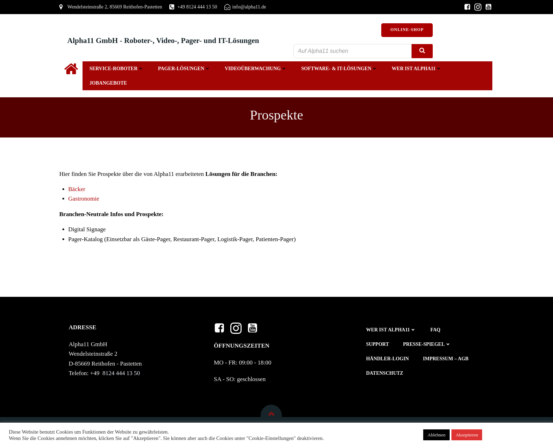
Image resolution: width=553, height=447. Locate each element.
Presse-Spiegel (427, 346)
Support (377, 346)
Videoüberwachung (255, 69)
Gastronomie (83, 199)
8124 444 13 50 (122, 374)
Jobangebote (108, 83)
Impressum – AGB (446, 360)
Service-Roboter (116, 69)
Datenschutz (385, 375)
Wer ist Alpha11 (416, 69)
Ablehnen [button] (436, 434)
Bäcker (77, 190)
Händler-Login (387, 360)
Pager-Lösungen (183, 69)
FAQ (436, 331)
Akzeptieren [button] (467, 434)
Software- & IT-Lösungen (338, 69)
